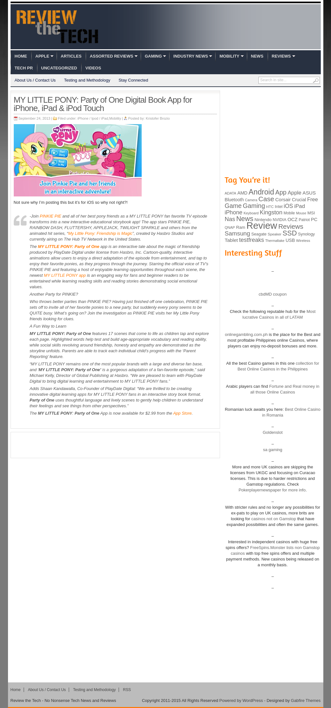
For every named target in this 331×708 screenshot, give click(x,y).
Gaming (153, 56)
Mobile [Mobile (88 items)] (289, 213)
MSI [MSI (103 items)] (311, 213)
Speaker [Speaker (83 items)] (274, 234)
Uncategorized (59, 68)
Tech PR (24, 68)
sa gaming (272, 449)
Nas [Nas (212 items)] (230, 219)
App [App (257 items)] (281, 192)
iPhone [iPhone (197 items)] (234, 212)
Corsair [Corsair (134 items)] (283, 199)
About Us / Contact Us (35, 80)
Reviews (281, 56)
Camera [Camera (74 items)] (251, 200)
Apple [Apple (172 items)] (294, 193)
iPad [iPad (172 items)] (299, 206)
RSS (127, 690)
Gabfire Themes (306, 700)
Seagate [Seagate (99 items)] (259, 234)
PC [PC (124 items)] (314, 219)
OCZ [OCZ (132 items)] (292, 219)
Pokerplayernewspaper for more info (272, 490)
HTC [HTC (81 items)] (269, 207)
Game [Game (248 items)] (233, 205)
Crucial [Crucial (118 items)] (299, 199)
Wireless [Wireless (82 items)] (303, 241)
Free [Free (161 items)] (312, 199)
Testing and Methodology (87, 80)
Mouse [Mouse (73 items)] (301, 213)
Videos (93, 68)
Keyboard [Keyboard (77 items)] (251, 213)
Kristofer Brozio (158, 118)
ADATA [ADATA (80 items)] (230, 193)
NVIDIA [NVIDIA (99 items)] (280, 219)
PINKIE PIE (50, 216)
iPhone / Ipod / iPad (92, 118)
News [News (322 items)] (244, 219)
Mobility (229, 56)
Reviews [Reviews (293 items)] (290, 226)
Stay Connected (133, 80)
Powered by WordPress (241, 700)
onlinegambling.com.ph (246, 334)
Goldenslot (272, 432)
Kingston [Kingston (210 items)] (271, 212)
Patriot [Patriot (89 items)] (304, 220)
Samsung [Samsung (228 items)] (237, 233)
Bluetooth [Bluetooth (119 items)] (234, 199)
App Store (182, 413)
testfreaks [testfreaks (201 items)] (251, 240)
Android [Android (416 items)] (261, 192)
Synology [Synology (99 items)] (306, 234)
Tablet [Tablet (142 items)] (231, 240)
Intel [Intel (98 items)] (278, 206)
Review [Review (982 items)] (261, 225)
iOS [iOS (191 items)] (288, 206)
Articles (71, 56)
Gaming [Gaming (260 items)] (254, 205)
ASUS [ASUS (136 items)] (309, 192)
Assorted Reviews (111, 56)
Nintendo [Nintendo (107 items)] (263, 219)
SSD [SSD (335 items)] (290, 233)
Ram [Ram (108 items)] (240, 227)
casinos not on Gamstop (273, 518)
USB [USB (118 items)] (290, 240)
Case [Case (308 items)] (266, 199)
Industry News (190, 56)
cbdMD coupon (273, 294)
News (257, 56)
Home (21, 56)
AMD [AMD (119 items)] (242, 192)
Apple (42, 56)
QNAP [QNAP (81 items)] (230, 227)
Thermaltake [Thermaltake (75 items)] (274, 241)
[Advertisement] (115, 445)
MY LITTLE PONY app (65, 275)
